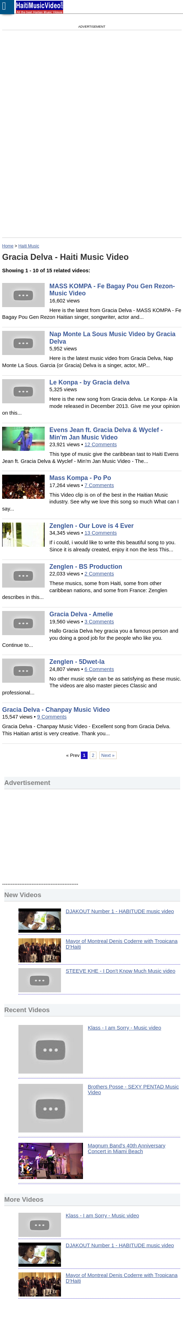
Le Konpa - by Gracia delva (89, 382)
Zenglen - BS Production (85, 566)
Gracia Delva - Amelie (81, 614)
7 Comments (99, 485)
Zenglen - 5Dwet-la (76, 661)
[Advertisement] (69, 88)
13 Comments (100, 533)
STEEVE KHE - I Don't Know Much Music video (120, 971)
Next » (108, 755)
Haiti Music (28, 246)
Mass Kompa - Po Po (80, 477)
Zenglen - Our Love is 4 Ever (91, 525)
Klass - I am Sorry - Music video (124, 1028)
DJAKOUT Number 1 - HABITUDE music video (120, 911)
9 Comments (52, 717)
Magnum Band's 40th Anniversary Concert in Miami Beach (127, 1148)
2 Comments (99, 574)
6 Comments (99, 669)
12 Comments (100, 444)
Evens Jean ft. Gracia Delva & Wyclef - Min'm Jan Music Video (105, 433)
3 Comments (99, 621)
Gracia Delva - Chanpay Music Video (56, 709)
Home (7, 246)
